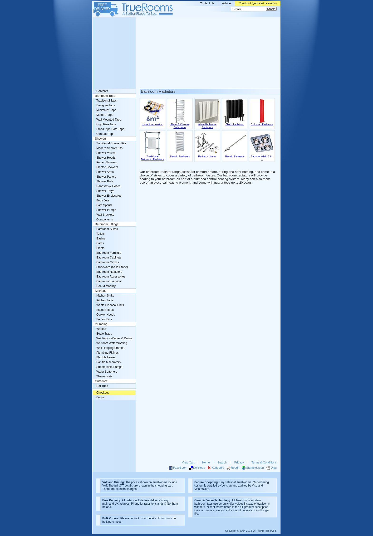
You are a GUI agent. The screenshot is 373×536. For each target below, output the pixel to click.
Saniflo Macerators (108, 362)
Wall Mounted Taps (108, 119)
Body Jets (102, 200)
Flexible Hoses (105, 357)
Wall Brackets (105, 214)
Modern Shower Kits (109, 148)
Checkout (102, 392)
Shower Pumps (106, 210)
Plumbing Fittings (107, 352)
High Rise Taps (106, 124)
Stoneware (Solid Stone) (112, 267)
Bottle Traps (104, 333)
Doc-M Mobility (106, 286)
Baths (100, 243)
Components (104, 219)
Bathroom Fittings (106, 224)
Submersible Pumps (109, 367)
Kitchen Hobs (105, 310)
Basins (100, 238)
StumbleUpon (255, 467)
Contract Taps (105, 134)
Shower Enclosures (108, 195)
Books (100, 397)
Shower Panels (106, 176)
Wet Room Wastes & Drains (114, 338)
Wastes (101, 329)
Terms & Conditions (264, 462)
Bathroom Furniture (108, 252)
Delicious (199, 467)
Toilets (100, 233)
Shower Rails (104, 181)
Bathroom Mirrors (107, 262)
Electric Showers (107, 167)
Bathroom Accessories (110, 276)
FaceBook (179, 467)
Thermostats (104, 376)
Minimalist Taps (106, 110)
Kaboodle (218, 467)
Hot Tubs (102, 386)
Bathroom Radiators (109, 271)
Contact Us (207, 3)
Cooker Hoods (105, 314)
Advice (226, 3)
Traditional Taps (106, 100)
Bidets (100, 248)
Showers (101, 138)
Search (222, 462)
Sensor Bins (104, 319)
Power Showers (106, 162)
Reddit (235, 467)
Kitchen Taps (104, 300)
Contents (102, 91)
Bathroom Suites (107, 229)
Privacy (239, 462)
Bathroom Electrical (109, 281)
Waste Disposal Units (110, 305)
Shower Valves (106, 153)
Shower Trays (105, 191)
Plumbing (101, 324)
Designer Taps (105, 105)
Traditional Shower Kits (111, 143)
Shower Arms (105, 172)
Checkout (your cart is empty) (258, 3)
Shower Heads (105, 157)
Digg (274, 467)
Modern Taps (104, 115)
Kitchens (100, 290)
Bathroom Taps (105, 95)
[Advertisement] (186, 53)
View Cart (188, 462)
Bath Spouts (104, 205)
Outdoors (101, 381)
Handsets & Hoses (108, 186)
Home (206, 462)
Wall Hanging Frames (110, 348)
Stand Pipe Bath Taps (110, 129)
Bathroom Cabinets (108, 257)
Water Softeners (106, 371)
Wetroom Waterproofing (111, 343)
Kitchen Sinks (105, 295)
